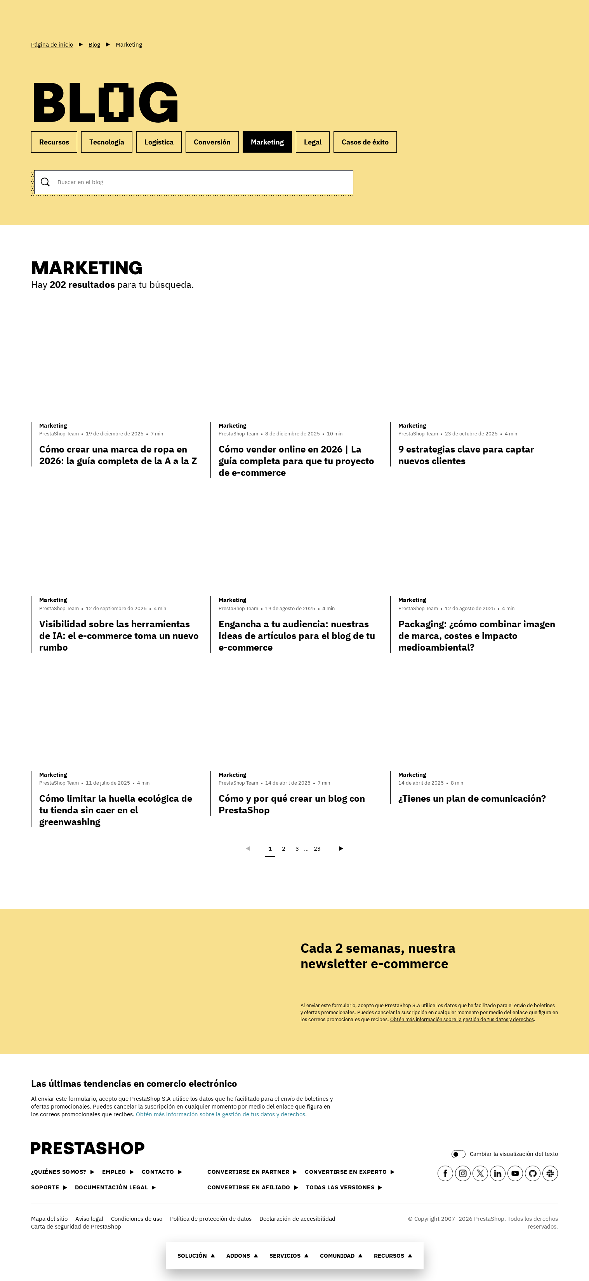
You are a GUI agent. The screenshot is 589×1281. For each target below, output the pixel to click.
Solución (196, 1255)
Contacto (162, 1171)
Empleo (118, 1171)
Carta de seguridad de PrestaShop (76, 1226)
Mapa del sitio (49, 1218)
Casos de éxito (365, 141)
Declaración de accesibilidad (297, 1218)
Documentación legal (115, 1187)
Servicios (289, 1255)
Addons (242, 1255)
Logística (159, 141)
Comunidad (341, 1255)
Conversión (212, 141)
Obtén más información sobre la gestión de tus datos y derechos (462, 1019)
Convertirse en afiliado (252, 1187)
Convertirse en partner (252, 1171)
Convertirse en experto (349, 1171)
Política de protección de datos (211, 1218)
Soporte (49, 1187)
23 (317, 848)
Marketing (267, 141)
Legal (312, 141)
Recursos (393, 1255)
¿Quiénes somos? (62, 1171)
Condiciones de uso (136, 1218)
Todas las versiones (344, 1187)
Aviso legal (89, 1218)
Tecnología (106, 141)
